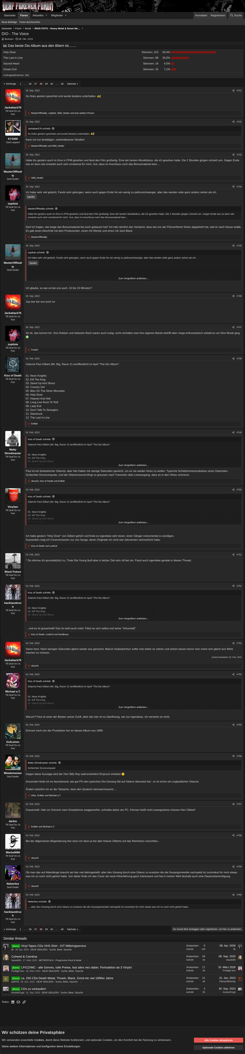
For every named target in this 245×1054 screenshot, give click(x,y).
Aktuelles (38, 15)
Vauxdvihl (16, 960)
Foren (24, 15)
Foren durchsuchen (29, 22)
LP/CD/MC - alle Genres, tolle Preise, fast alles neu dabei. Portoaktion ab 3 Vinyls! (76, 967)
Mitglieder (57, 15)
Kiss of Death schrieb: (39, 439)
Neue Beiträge (9, 22)
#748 (239, 358)
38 (41, 83)
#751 (239, 554)
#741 (239, 90)
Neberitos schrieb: (37, 901)
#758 (239, 835)
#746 (239, 296)
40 (51, 83)
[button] (46, 15)
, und (48, 481)
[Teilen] (233, 91)
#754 (239, 674)
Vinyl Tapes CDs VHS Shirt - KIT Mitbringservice (53, 945)
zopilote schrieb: (36, 252)
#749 (239, 432)
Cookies (39, 1039)
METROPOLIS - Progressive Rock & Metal (60, 960)
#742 (239, 121)
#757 (239, 804)
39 (46, 83)
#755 (239, 724)
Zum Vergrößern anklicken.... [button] (134, 278)
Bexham (9, 39)
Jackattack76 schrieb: (39, 128)
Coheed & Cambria (24, 956)
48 (62, 83)
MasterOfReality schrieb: (41, 208)
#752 (239, 586)
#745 (239, 245)
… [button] (25, 83)
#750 (239, 489)
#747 (239, 327)
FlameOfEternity (227, 981)
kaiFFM (15, 981)
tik (12, 949)
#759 (239, 866)
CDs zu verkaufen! (33, 989)
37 (35, 83)
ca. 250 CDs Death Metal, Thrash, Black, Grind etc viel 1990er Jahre (67, 978)
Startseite (9, 15)
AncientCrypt (17, 992)
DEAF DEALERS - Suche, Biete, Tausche (51, 949)
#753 (239, 643)
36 (30, 83)
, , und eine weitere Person (62, 113)
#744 (239, 186)
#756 (239, 756)
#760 (239, 894)
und (47, 146)
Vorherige (11, 83)
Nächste (71, 83)
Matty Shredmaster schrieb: (42, 762)
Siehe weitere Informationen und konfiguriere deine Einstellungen (41, 1046)
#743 (239, 154)
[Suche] (235, 15)
